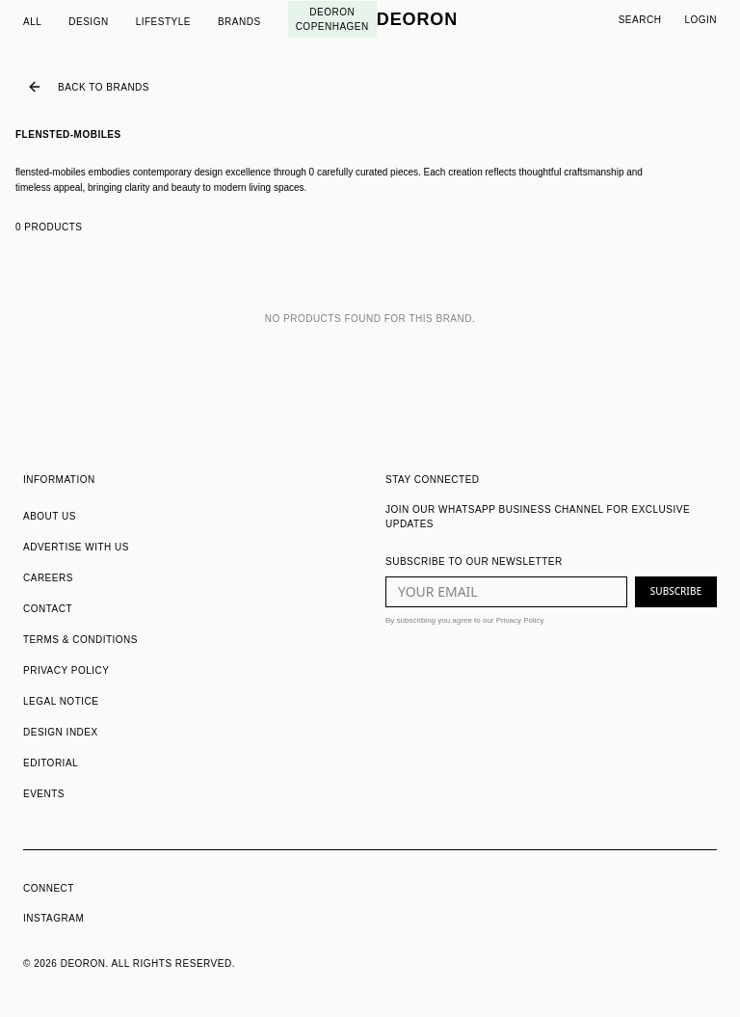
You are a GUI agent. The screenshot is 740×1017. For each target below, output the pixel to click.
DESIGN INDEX (60, 732)
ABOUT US (49, 516)
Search (640, 19)
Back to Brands (88, 86)
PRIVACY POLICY (66, 670)
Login (700, 19)
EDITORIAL (50, 763)
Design (88, 21)
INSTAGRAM (53, 918)
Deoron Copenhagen (332, 19)
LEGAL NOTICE (60, 701)
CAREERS (48, 578)
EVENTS (44, 794)
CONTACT (47, 608)
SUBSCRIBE (675, 591)
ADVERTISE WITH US (76, 547)
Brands (239, 21)
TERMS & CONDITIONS (80, 639)
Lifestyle (163, 21)
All (32, 21)
